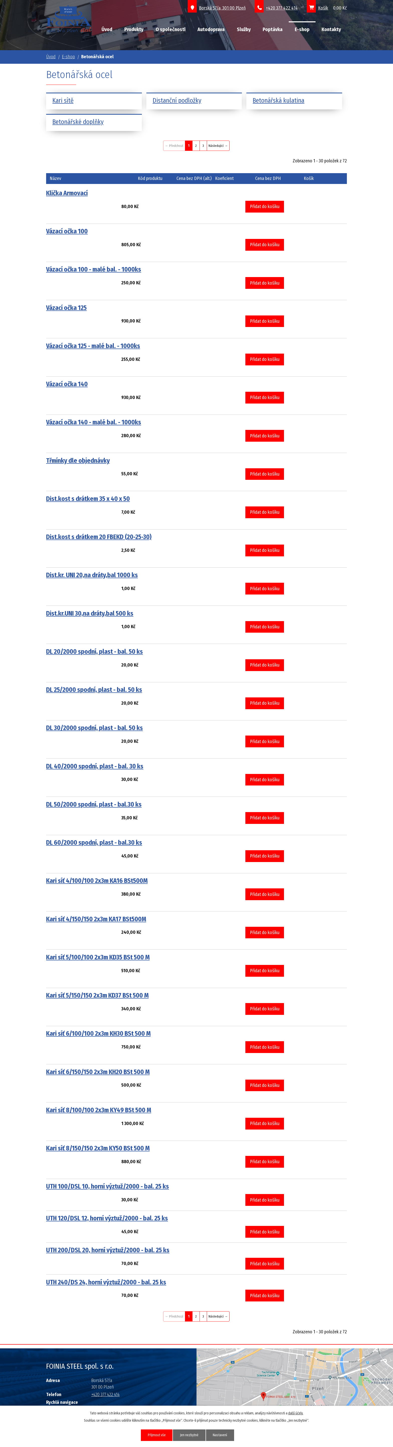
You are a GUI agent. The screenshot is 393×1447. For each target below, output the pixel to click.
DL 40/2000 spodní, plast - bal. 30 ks (94, 766)
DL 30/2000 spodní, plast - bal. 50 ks (94, 728)
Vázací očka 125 (66, 308)
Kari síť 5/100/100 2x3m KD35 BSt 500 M (98, 957)
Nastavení (220, 1435)
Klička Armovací (67, 193)
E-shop (302, 29)
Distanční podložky (177, 100)
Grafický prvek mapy (267, 1388)
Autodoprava (211, 29)
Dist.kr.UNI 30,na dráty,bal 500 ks (89, 613)
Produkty (133, 29)
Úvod (107, 29)
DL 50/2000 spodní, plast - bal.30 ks (94, 804)
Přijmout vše (157, 1435)
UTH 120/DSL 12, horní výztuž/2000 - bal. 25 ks (107, 1218)
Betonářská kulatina (278, 100)
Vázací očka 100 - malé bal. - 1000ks (93, 269)
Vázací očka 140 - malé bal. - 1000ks (93, 422)
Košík (323, 8)
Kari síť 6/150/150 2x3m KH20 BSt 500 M (98, 1072)
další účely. (295, 1413)
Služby (244, 29)
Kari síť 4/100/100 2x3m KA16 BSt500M (97, 881)
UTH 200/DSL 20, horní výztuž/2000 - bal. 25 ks (107, 1250)
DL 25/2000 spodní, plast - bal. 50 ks (94, 690)
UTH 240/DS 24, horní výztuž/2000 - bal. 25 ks (106, 1282)
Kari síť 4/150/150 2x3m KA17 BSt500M (96, 919)
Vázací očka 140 (67, 384)
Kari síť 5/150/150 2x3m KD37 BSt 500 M (97, 995)
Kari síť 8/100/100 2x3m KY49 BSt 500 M (98, 1110)
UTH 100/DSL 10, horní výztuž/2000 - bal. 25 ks (107, 1186)
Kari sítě (62, 100)
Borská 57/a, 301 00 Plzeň (222, 8)
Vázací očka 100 (67, 231)
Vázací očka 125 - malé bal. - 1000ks (93, 346)
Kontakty (331, 29)
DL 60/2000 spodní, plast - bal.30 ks (94, 842)
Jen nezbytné (189, 1435)
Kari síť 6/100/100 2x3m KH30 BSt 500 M (98, 1033)
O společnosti (170, 29)
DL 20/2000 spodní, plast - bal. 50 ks (94, 651)
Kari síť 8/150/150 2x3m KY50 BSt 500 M (98, 1148)
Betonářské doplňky (78, 122)
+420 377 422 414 (282, 8)
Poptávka (272, 29)
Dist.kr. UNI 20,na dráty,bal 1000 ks (92, 575)
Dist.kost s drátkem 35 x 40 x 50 (88, 499)
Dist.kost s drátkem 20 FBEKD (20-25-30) (99, 537)
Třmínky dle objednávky (78, 461)
